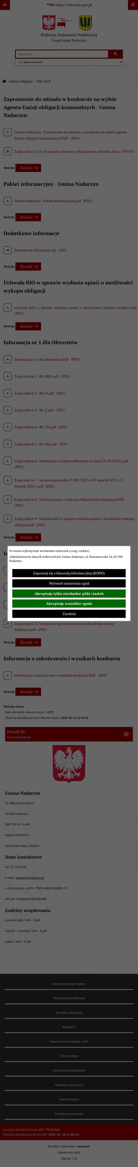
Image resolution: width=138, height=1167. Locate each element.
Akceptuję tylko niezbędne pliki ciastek (69, 593)
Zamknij (69, 613)
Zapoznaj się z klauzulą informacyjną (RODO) (69, 573)
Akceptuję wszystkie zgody (69, 603)
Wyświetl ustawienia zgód (69, 583)
